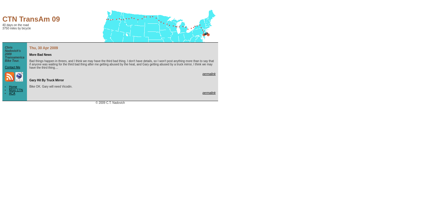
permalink (209, 74)
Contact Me (12, 67)
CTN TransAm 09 (31, 19)
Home (13, 86)
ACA (12, 93)
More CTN (16, 90)
